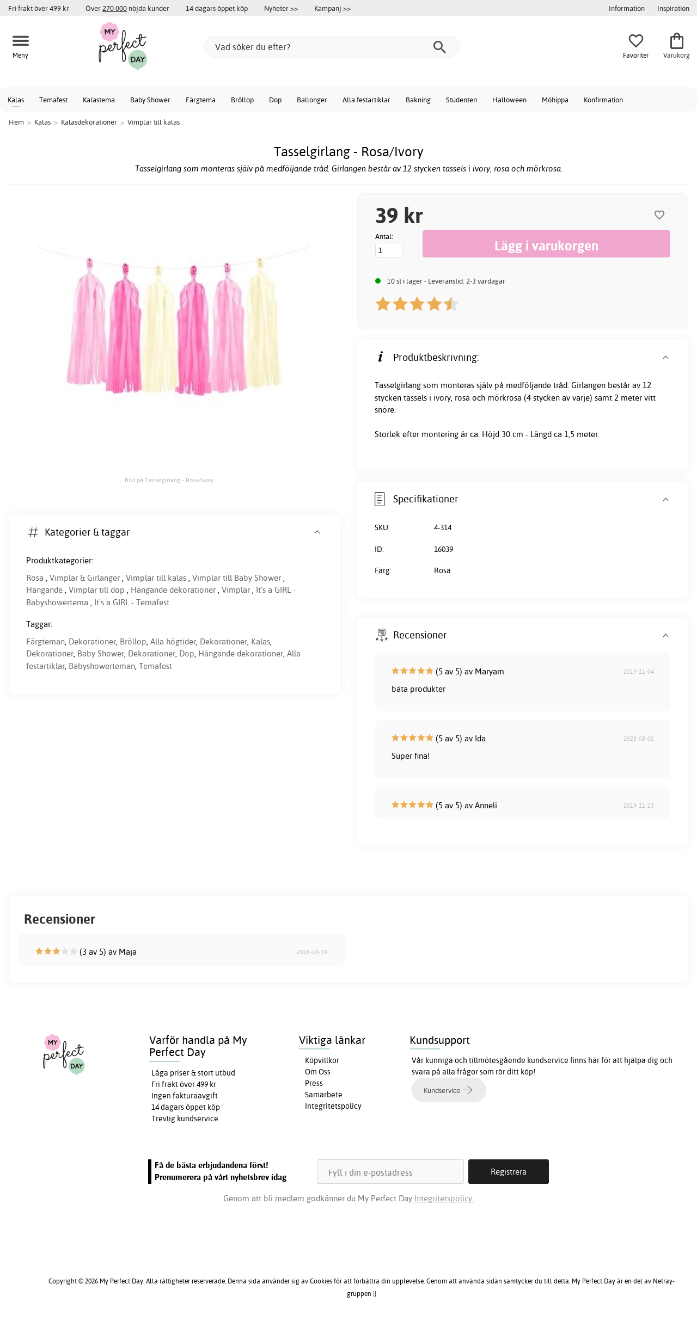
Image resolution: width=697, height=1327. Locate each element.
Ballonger (312, 99)
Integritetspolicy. (444, 1198)
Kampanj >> (332, 8)
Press (314, 1083)
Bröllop (242, 99)
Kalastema (99, 99)
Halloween (509, 99)
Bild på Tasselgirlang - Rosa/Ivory (169, 480)
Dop (275, 99)
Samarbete (324, 1094)
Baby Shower (150, 99)
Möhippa (555, 99)
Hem (16, 122)
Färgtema (201, 99)
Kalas (16, 99)
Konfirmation (603, 99)
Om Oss (318, 1072)
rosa (462, 397)
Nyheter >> (281, 8)
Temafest (53, 99)
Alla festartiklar (366, 99)
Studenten (461, 99)
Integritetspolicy (333, 1106)
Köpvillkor (322, 1060)
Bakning (418, 99)
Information (627, 8)
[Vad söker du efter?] (332, 47)
